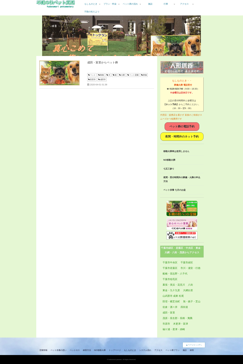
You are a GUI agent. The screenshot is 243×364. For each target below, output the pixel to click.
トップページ (115, 350)
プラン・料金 (110, 4)
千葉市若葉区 (170, 268)
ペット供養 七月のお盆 (174, 190)
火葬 (123, 75)
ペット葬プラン (173, 350)
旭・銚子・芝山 (191, 301)
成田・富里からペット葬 (102, 62)
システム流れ (145, 350)
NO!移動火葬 (100, 350)
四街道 (184, 307)
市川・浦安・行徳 (190, 268)
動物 (102, 75)
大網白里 (188, 290)
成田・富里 (169, 312)
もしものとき (90, 4)
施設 (150, 4)
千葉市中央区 (170, 262)
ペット (93, 75)
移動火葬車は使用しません (176, 151)
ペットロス (75, 350)
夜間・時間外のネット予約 (182, 136)
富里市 (93, 79)
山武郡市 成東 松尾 (173, 296)
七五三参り (168, 168)
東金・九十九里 (171, 290)
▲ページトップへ (194, 345)
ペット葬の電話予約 (181, 126)
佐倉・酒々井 (170, 307)
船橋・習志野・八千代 (175, 273)
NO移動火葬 (169, 160)
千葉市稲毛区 (170, 279)
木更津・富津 (180, 323)
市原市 (166, 323)
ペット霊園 (134, 75)
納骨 (192, 350)
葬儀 (145, 75)
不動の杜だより (91, 11)
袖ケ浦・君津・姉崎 (174, 329)
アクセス (184, 4)
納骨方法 (87, 350)
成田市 (103, 79)
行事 (166, 4)
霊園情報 (43, 350)
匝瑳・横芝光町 (171, 301)
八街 (190, 284)
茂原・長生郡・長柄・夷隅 (177, 318)
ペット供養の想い (59, 350)
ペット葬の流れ (130, 4)
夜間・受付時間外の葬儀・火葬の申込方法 (181, 179)
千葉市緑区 (187, 262)
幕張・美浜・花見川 (174, 284)
